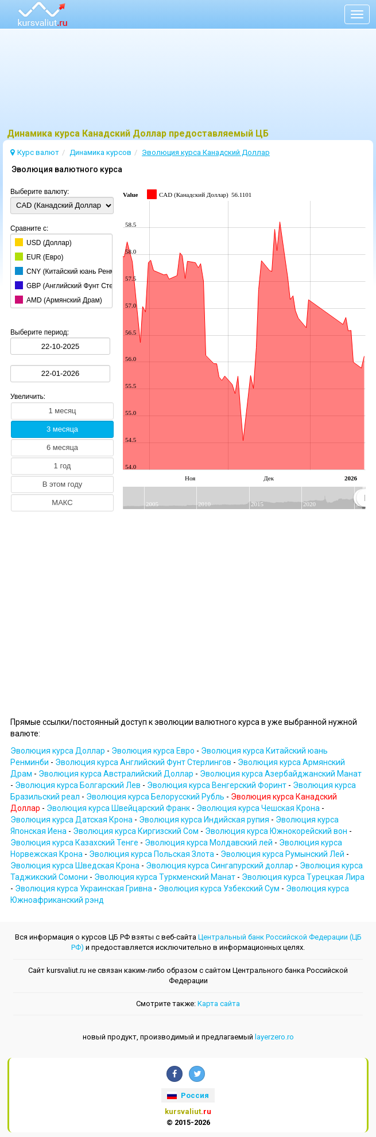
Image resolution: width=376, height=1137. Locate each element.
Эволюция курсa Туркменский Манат (165, 877)
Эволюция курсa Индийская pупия (205, 819)
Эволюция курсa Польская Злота (152, 854)
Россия (187, 1095)
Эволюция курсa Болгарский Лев (78, 785)
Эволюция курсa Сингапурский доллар (220, 865)
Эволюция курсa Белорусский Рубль (156, 796)
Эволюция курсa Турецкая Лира (303, 877)
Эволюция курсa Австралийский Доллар (116, 773)
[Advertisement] (188, 83)
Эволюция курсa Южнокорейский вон (277, 831)
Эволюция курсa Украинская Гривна (84, 888)
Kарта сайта (218, 1003)
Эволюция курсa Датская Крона (72, 819)
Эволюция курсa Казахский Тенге (75, 842)
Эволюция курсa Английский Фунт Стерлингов (144, 762)
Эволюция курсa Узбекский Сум (219, 888)
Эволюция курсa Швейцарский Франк (119, 808)
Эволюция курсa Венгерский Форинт (217, 785)
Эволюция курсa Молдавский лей (209, 842)
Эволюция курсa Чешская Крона (258, 808)
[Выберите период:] (60, 346)
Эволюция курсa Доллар (58, 750)
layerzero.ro (274, 1037)
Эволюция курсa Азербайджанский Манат (281, 773)
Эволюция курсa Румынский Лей (283, 854)
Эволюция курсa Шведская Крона (75, 865)
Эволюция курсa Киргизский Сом (136, 831)
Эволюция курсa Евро (153, 750)
